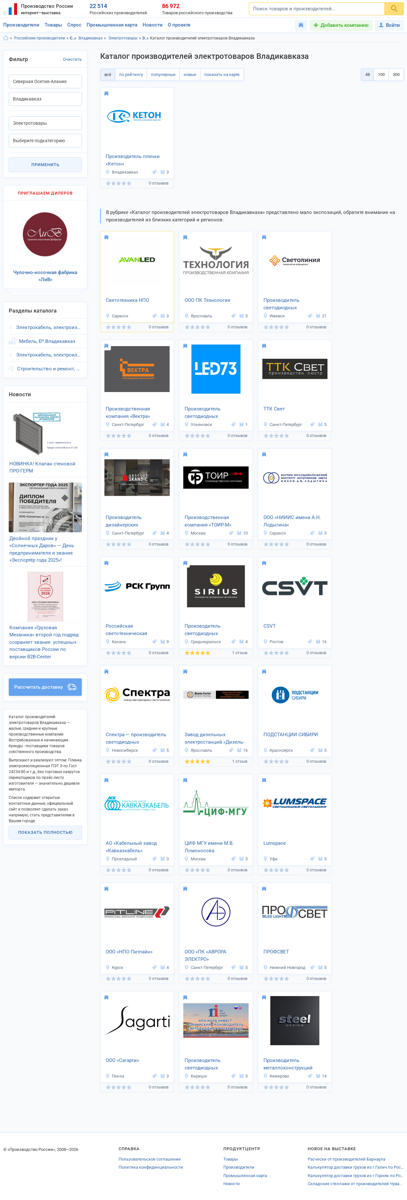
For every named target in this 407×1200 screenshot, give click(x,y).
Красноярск (278, 750)
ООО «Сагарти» (122, 1060)
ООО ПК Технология (207, 300)
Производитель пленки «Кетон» (133, 160)
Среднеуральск (202, 641)
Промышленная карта (112, 25)
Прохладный (121, 858)
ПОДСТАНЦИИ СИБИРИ (290, 735)
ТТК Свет (274, 409)
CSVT (269, 626)
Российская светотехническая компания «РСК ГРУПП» (133, 630)
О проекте (179, 25)
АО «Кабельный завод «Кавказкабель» (131, 847)
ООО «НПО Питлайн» (129, 952)
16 (321, 641)
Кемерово (276, 1076)
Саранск (116, 315)
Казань (115, 641)
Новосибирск (121, 750)
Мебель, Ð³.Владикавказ (47, 336)
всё (107, 74)
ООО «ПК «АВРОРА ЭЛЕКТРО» (205, 955)
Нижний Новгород (284, 967)
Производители (21, 25)
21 (321, 315)
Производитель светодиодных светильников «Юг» (207, 413)
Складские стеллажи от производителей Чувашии (356, 1183)
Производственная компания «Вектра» (128, 412)
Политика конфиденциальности (151, 1167)
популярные (163, 74)
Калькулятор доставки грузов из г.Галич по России (356, 1167)
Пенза (114, 1076)
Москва (195, 533)
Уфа (270, 858)
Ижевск (274, 315)
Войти (389, 25)
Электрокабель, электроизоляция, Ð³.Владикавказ (49, 322)
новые (190, 74)
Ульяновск (198, 424)
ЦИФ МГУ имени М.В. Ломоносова (209, 847)
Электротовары (122, 38)
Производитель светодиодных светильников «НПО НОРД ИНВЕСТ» (215, 1064)
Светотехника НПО (127, 300)
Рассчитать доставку (45, 668)
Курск (114, 967)
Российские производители (39, 38)
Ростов (273, 641)
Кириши (195, 1076)
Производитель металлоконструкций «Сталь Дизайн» (288, 1064)
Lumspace (274, 843)
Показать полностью (45, 813)
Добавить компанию (345, 25)
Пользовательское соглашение (150, 1159)
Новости (153, 25)
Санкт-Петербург (124, 424)
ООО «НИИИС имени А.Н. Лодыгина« (292, 521)
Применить (45, 164)
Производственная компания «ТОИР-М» (208, 521)
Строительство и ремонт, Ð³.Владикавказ (49, 363)
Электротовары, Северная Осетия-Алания (145, 38)
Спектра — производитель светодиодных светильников (136, 739)
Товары (53, 25)
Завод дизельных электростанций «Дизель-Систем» (214, 739)
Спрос (74, 25)
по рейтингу (131, 74)
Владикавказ (90, 38)
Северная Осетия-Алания (73, 38)
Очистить (72, 59)
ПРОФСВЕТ (276, 952)
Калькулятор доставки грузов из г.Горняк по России (356, 1175)
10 (242, 533)
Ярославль (198, 315)
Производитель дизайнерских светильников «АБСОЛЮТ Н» (136, 522)
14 (321, 1076)
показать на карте (222, 74)
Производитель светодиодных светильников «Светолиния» (281, 304)
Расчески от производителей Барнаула (346, 1159)
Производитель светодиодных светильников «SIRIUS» (211, 630)
